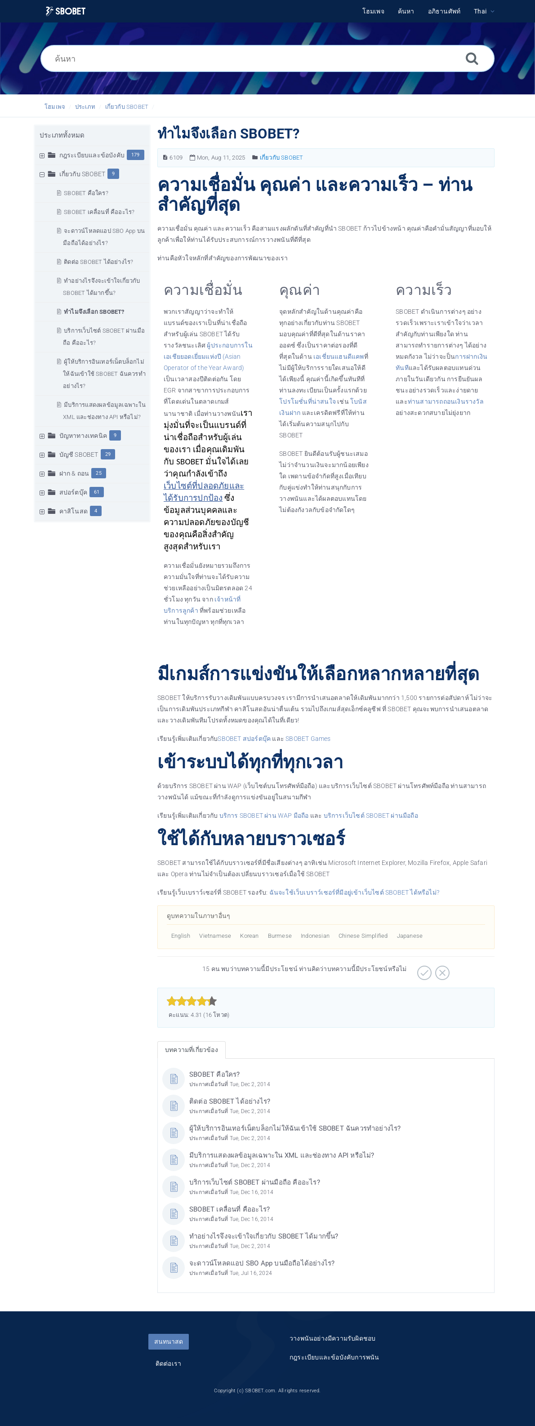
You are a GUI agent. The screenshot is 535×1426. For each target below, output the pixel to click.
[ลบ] (441, 969)
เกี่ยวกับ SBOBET (127, 106)
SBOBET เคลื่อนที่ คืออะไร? (99, 212)
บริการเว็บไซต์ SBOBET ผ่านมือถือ (371, 815)
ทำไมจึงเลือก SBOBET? (94, 311)
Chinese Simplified (363, 935)
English (180, 935)
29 (108, 454)
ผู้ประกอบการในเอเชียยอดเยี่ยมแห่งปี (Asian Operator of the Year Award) (208, 356)
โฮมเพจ (55, 106)
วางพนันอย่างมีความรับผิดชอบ (332, 1338)
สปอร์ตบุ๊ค (73, 492)
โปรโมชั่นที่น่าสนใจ (307, 401)
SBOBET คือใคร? (86, 193)
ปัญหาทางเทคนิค (83, 435)
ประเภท (85, 106)
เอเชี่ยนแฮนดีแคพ (338, 356)
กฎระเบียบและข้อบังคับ (92, 155)
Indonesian (315, 935)
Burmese (280, 935)
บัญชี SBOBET (78, 454)
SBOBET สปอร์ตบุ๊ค (244, 738)
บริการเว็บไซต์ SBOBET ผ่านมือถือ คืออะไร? (254, 1182)
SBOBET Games (307, 738)
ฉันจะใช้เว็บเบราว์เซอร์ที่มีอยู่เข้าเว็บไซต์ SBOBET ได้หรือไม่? (354, 892)
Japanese (410, 935)
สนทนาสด (168, 1341)
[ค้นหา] (267, 58)
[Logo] (65, 11)
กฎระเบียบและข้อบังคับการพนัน (334, 1357)
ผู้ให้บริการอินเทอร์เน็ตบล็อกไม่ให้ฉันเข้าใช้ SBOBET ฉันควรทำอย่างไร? (104, 373)
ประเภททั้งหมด (62, 135)
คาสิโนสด (73, 511)
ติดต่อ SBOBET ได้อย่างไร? (98, 261)
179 (135, 155)
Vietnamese (215, 935)
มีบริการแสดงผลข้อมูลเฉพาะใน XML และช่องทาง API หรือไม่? (281, 1155)
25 (98, 473)
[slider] (192, 1001)
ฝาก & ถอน (74, 473)
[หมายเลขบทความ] (165, 157)
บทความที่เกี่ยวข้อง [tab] (191, 1049)
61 (96, 492)
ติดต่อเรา (168, 1363)
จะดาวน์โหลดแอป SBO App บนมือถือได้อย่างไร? (261, 1263)
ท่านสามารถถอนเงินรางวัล (446, 401)
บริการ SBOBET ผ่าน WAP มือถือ (264, 815)
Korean (249, 935)
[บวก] (423, 969)
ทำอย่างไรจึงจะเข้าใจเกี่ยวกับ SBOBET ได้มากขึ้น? (264, 1236)
